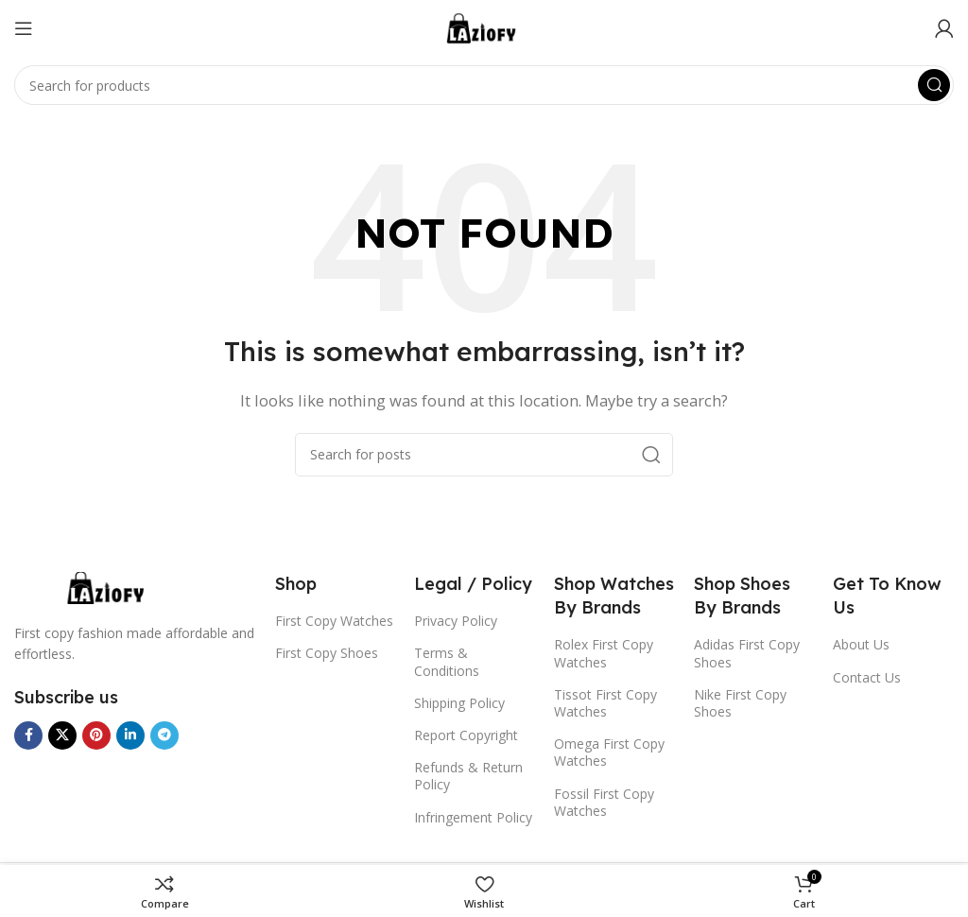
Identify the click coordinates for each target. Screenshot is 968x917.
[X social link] (62, 735)
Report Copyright (466, 735)
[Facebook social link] (28, 735)
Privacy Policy (455, 621)
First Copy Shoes (326, 653)
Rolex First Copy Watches (603, 652)
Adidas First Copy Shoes (747, 652)
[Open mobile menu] (24, 28)
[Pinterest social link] (96, 735)
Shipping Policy (459, 703)
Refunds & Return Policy (468, 775)
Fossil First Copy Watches (604, 802)
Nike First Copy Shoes (740, 702)
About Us (861, 644)
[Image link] (108, 586)
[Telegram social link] (164, 735)
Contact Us (867, 677)
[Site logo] (484, 26)
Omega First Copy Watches (609, 752)
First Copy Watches (334, 621)
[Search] (484, 85)
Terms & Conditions (446, 661)
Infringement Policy (473, 817)
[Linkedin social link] (130, 735)
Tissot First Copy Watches (605, 702)
